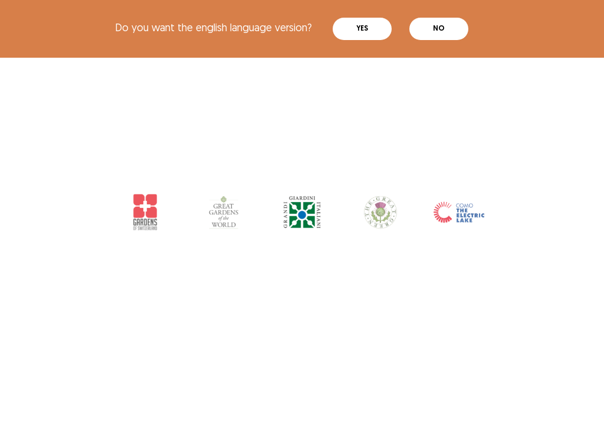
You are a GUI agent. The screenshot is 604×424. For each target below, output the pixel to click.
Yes (362, 28)
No (439, 28)
